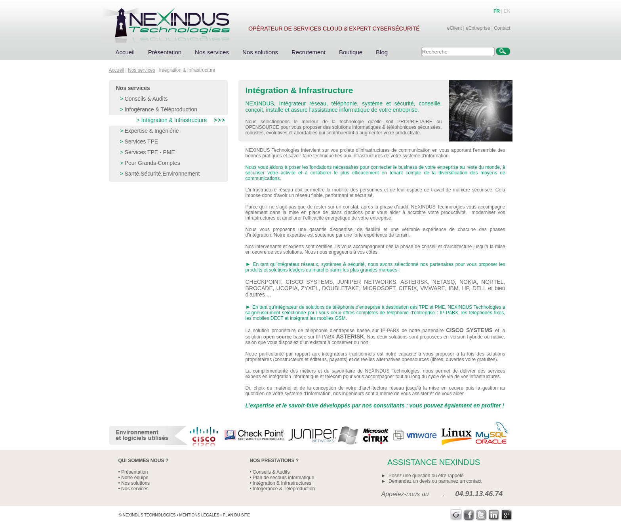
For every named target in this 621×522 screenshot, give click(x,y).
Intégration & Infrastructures (282, 483)
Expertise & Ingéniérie (152, 131)
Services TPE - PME (150, 152)
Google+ (506, 515)
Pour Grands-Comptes (152, 163)
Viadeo (456, 515)
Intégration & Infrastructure (174, 120)
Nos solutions (260, 52)
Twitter (481, 515)
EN (507, 11)
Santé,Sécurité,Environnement (162, 173)
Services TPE (141, 141)
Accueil (125, 52)
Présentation (164, 52)
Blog (382, 52)
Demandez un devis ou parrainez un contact (435, 481)
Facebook (468, 515)
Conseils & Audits (146, 99)
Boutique (350, 52)
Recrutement (308, 52)
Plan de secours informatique (283, 477)
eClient (454, 28)
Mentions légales (199, 515)
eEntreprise (478, 28)
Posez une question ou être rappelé (426, 475)
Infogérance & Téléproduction (161, 109)
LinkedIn (494, 515)
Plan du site (236, 515)
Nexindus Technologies (149, 515)
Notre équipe (135, 477)
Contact (502, 28)
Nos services (212, 52)
